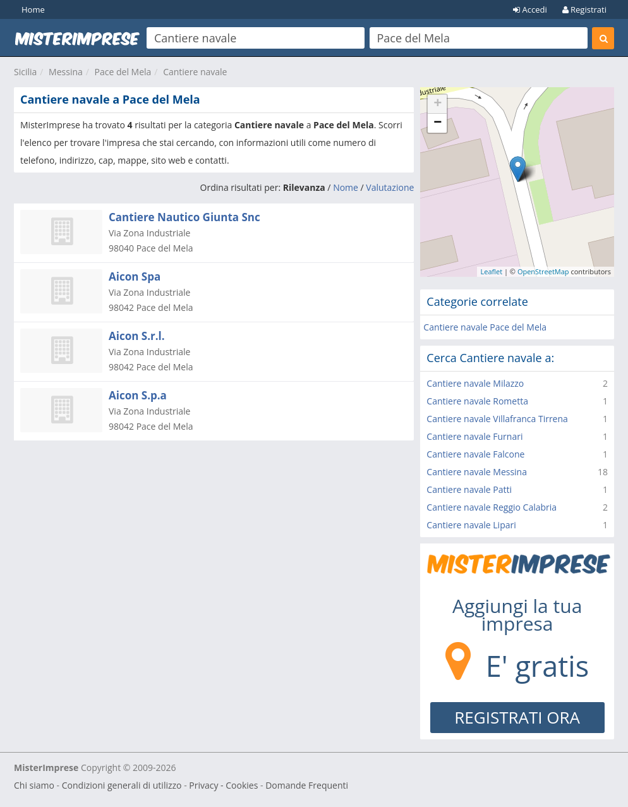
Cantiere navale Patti (469, 489)
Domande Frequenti (306, 785)
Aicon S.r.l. (137, 336)
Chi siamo (34, 785)
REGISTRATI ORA (517, 717)
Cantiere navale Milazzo (475, 383)
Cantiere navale (195, 72)
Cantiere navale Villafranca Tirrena (497, 419)
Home (33, 9)
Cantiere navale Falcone (475, 454)
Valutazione (390, 187)
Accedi (530, 9)
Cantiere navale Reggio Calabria (491, 507)
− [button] (437, 123)
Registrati (584, 9)
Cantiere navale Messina (476, 472)
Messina (66, 72)
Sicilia (25, 72)
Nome (345, 187)
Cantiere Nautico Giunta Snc (184, 217)
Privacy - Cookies (223, 785)
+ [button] (437, 104)
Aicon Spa (134, 276)
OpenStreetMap (543, 271)
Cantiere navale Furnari (474, 436)
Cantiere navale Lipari (471, 525)
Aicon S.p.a (138, 395)
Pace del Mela (123, 72)
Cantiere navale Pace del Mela (484, 327)
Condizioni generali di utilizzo (122, 785)
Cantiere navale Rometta (477, 401)
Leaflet (491, 271)
